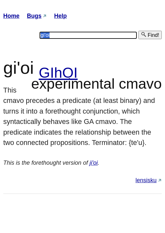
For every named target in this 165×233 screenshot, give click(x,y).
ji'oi (93, 163)
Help (60, 16)
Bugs (34, 16)
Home (11, 16)
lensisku (146, 180)
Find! (150, 35)
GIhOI (58, 72)
